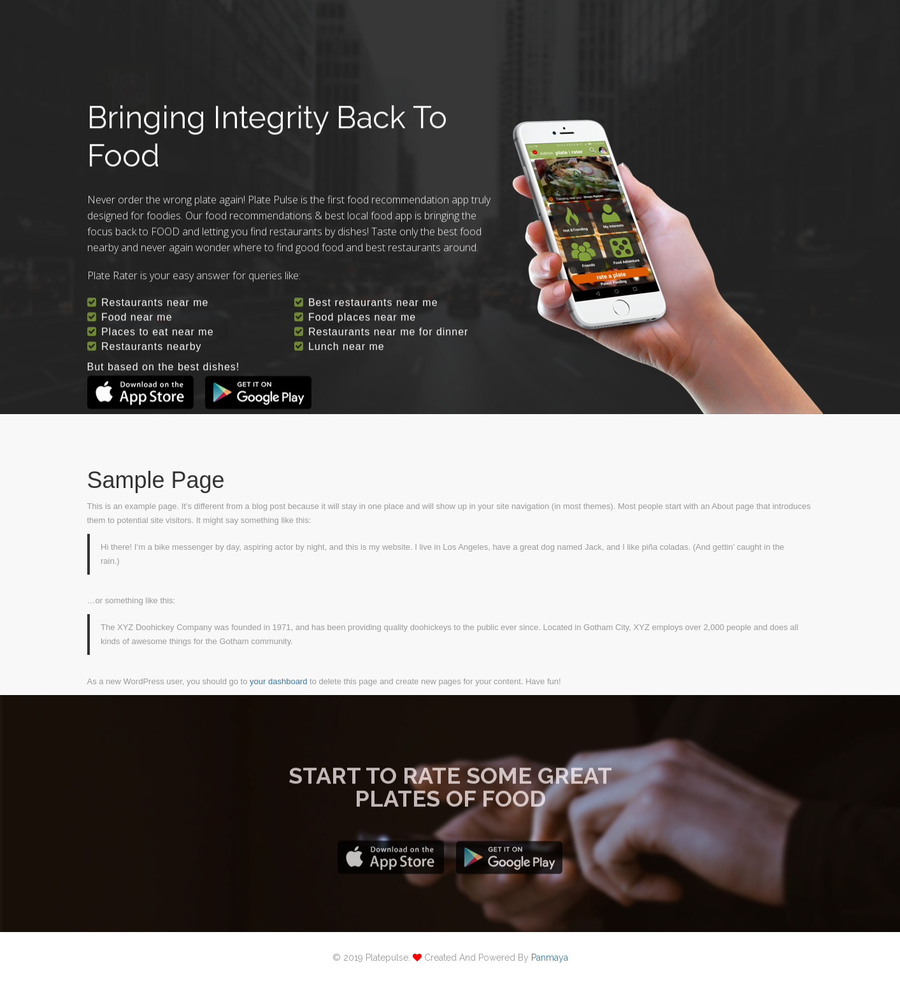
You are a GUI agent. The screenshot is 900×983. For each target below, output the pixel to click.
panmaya (549, 957)
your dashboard (278, 681)
